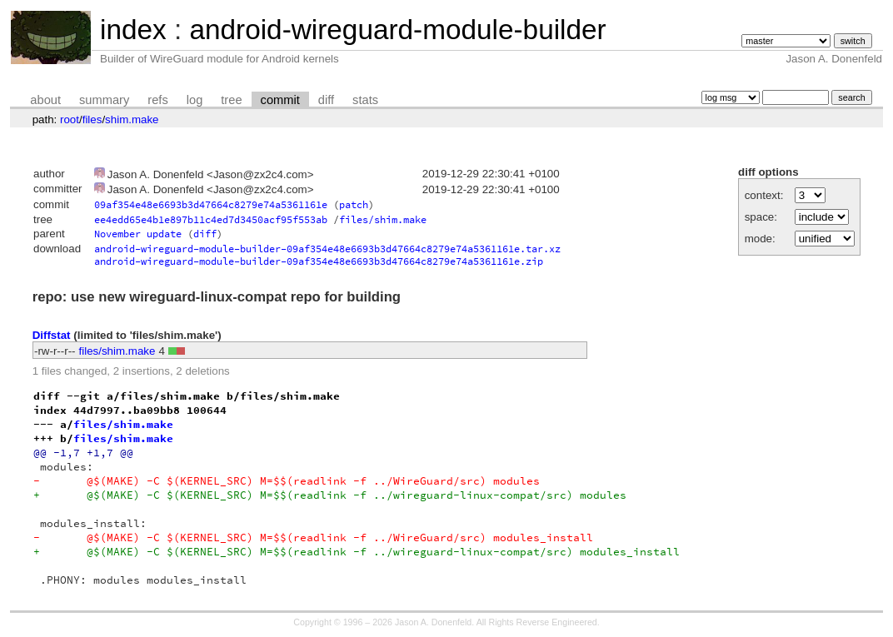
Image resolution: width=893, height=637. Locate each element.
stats (365, 100)
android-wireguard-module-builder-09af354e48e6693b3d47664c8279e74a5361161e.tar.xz (327, 248)
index (133, 29)
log (195, 100)
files (92, 119)
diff (326, 100)
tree (231, 100)
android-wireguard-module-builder (397, 29)
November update (138, 233)
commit (280, 100)
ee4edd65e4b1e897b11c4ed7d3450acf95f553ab (210, 219)
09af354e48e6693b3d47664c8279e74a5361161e (210, 204)
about (45, 100)
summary (104, 100)
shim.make (131, 119)
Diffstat (51, 335)
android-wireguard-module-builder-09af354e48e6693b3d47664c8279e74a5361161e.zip (318, 261)
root (69, 119)
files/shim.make (383, 219)
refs (157, 100)
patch (353, 204)
